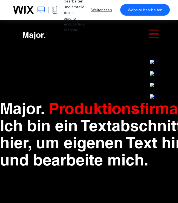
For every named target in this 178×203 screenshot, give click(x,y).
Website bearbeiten (145, 9)
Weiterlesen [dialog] (101, 9)
